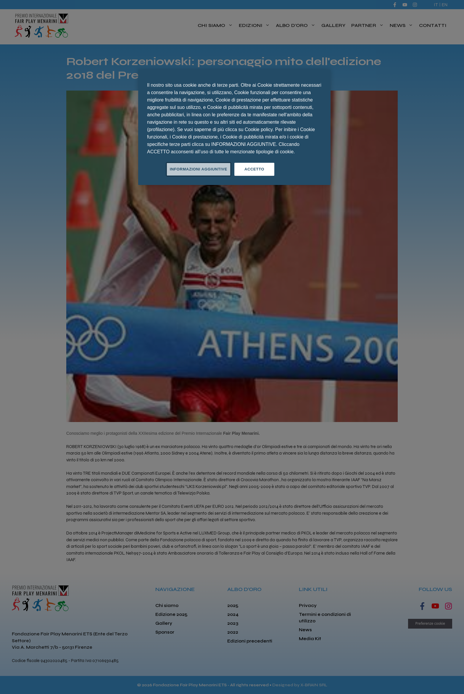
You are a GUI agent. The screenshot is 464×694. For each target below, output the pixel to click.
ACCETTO (254, 169)
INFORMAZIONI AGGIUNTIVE (198, 169)
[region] (234, 127)
